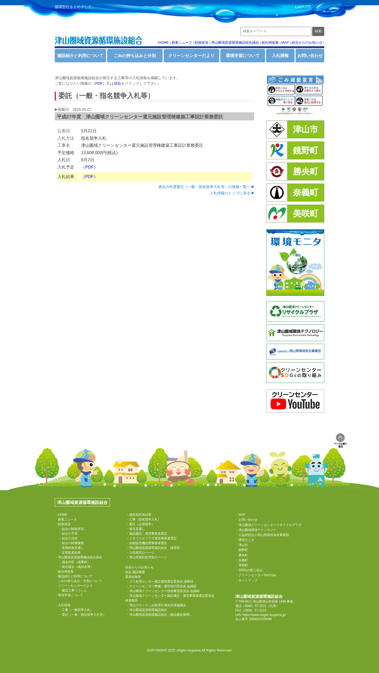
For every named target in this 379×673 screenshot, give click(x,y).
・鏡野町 (241, 550)
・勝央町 (241, 555)
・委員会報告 (131, 577)
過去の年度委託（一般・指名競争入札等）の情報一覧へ (204, 187)
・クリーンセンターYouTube (255, 575)
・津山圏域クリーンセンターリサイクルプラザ (268, 525)
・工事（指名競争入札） (143, 519)
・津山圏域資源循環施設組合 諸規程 (153, 548)
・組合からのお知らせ (138, 567)
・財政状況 (63, 524)
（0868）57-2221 (254, 606)
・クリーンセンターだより (74, 586)
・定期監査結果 (70, 552)
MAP (285, 42)
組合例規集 (270, 42)
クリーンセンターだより (191, 55)
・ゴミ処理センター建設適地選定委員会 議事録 (159, 581)
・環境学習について (69, 595)
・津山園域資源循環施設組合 (146, 610)
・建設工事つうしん (73, 590)
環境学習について (243, 55)
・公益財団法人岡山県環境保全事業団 (262, 535)
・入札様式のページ (140, 552)
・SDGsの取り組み (249, 570)
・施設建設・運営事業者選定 (146, 533)
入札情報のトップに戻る (230, 193)
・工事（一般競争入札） (76, 610)
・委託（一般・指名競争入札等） (82, 614)
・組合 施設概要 (133, 572)
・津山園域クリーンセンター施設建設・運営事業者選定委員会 (170, 596)
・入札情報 (63, 605)
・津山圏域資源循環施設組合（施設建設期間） (159, 614)
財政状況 (201, 42)
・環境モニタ (244, 540)
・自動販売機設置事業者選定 (146, 543)
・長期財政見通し (71, 548)
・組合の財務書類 (71, 543)
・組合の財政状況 (71, 529)
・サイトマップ (246, 580)
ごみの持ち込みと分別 (135, 55)
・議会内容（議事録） (74, 562)
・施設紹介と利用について (74, 576)
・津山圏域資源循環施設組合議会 (78, 557)
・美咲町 (241, 565)
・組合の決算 (68, 538)
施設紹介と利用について (80, 55)
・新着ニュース (66, 519)
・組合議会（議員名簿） (76, 567)
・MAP (240, 515)
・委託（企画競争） (140, 524)
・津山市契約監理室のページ (146, 557)
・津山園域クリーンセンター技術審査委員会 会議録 (163, 591)
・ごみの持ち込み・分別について (78, 581)
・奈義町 (241, 560)
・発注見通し (135, 529)
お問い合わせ (310, 55)
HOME (163, 42)
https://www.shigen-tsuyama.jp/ (264, 615)
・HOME (61, 515)
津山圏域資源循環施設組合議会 (235, 42)
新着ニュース (182, 42)
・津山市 (241, 545)
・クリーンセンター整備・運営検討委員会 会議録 (161, 586)
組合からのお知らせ (307, 42)
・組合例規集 (64, 571)
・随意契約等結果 (138, 515)
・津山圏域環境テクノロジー (255, 530)
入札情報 (280, 55)
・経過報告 (130, 600)
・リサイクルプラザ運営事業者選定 (151, 538)
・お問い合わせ (246, 520)
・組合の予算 (68, 533)
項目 (117, 83)
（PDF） (99, 83)
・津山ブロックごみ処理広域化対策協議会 (156, 605)
